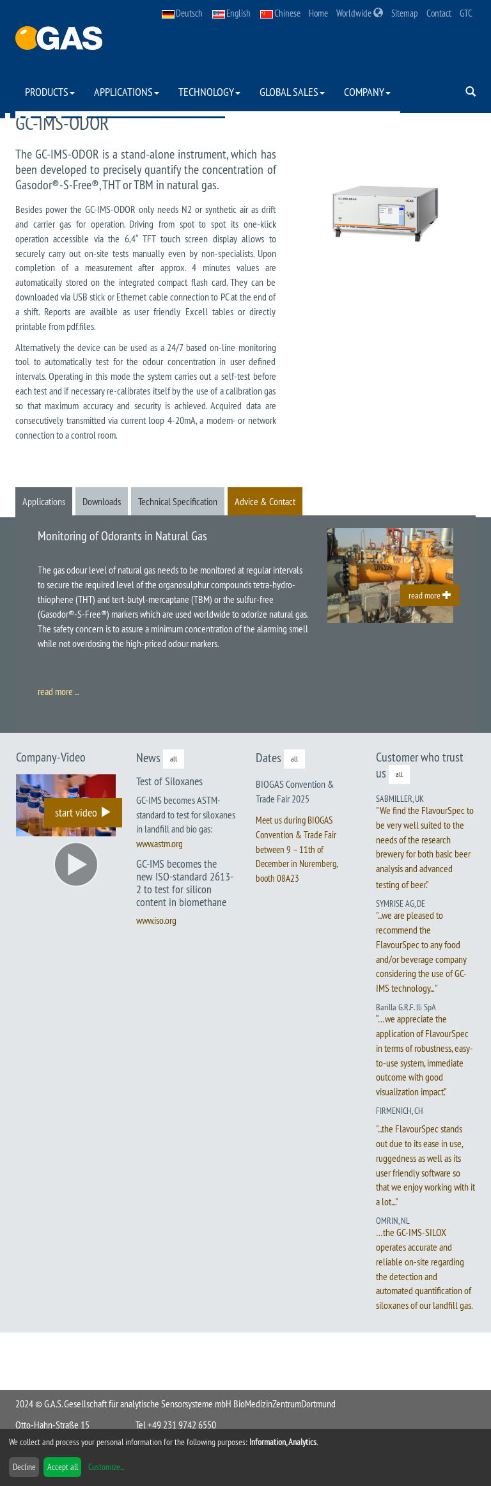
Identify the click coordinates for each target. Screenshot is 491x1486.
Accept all (62, 1467)
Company (367, 91)
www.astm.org (159, 843)
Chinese (280, 13)
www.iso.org (156, 920)
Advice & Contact (265, 501)
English (231, 13)
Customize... (106, 1467)
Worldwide (359, 13)
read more (430, 595)
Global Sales (292, 91)
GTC (466, 13)
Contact (438, 13)
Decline (24, 1467)
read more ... (58, 691)
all (173, 758)
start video (83, 812)
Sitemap (404, 13)
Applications (126, 91)
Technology (209, 91)
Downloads (101, 501)
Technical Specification (177, 501)
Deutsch (182, 13)
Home (318, 13)
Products (50, 91)
